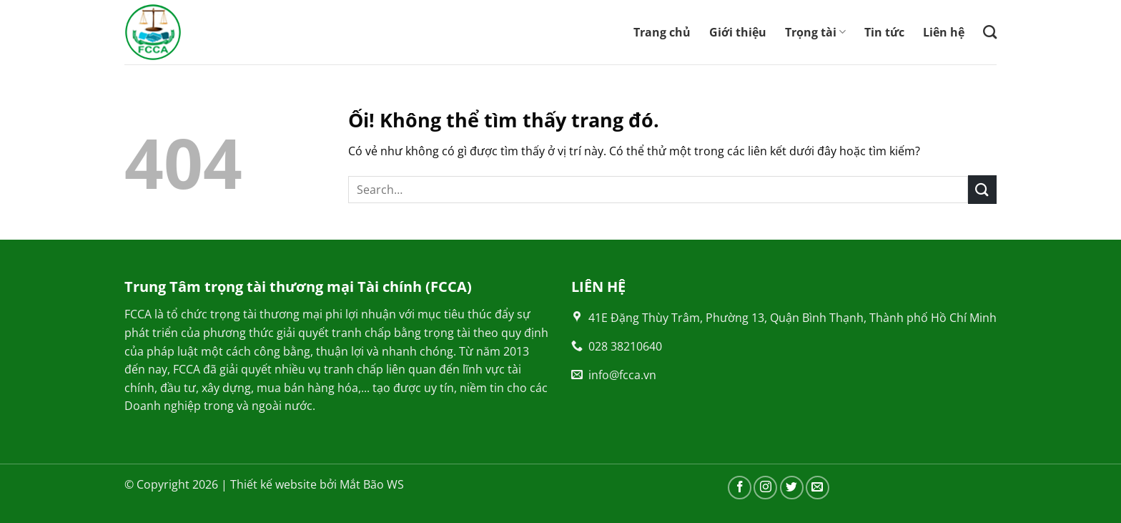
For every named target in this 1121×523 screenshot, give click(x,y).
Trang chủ (662, 32)
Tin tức (884, 32)
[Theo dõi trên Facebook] (739, 487)
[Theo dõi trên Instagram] (765, 487)
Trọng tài (815, 32)
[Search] (990, 31)
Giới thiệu (737, 32)
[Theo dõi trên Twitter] (792, 487)
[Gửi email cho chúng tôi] (817, 487)
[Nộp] (982, 189)
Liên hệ (943, 32)
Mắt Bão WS (372, 484)
